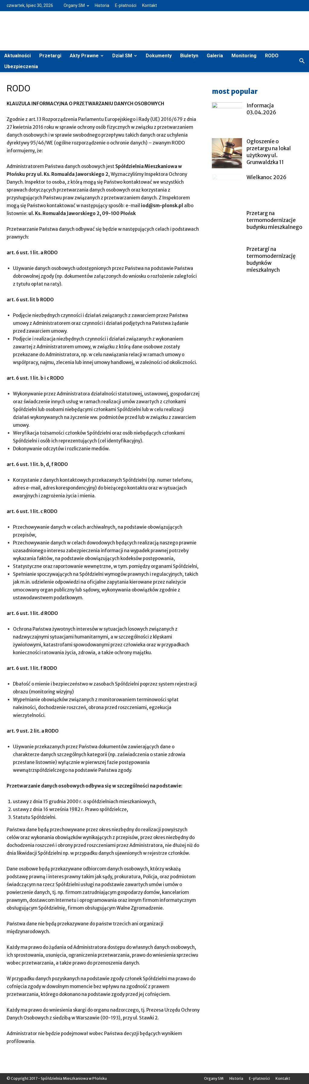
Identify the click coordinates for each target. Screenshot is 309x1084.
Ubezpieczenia (21, 66)
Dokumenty (159, 56)
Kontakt (149, 5)
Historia (102, 5)
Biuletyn (189, 56)
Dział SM (124, 56)
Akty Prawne (87, 56)
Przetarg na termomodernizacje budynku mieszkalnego (274, 220)
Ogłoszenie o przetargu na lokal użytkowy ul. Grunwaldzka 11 (269, 152)
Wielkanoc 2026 (266, 177)
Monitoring (243, 56)
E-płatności (125, 5)
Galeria (215, 56)
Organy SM (76, 5)
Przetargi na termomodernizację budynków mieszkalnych (271, 259)
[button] (302, 61)
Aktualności (17, 56)
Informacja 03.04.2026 (261, 109)
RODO (272, 56)
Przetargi (50, 56)
